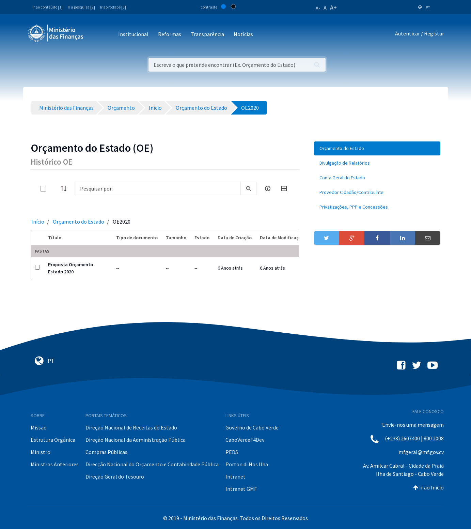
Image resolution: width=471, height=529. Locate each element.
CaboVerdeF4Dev (244, 439)
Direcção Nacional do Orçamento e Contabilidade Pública (152, 464)
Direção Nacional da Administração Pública (135, 439)
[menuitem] (377, 148)
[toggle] (54, 189)
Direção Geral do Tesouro (114, 476)
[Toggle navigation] (94, 34)
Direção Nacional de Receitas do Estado (131, 427)
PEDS (231, 452)
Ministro (40, 452)
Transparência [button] (207, 34)
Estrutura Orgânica (53, 439)
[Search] (157, 188)
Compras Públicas (106, 452)
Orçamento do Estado (78, 221)
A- (318, 8)
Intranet (235, 476)
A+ (333, 7)
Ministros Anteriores (55, 464)
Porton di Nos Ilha (246, 464)
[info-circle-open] (267, 188)
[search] (248, 188)
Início (37, 221)
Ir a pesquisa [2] (81, 7)
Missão (39, 427)
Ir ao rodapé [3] (113, 7)
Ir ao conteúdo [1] (47, 7)
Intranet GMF (241, 488)
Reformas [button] (169, 34)
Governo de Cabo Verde (252, 427)
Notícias (243, 34)
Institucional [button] (133, 34)
